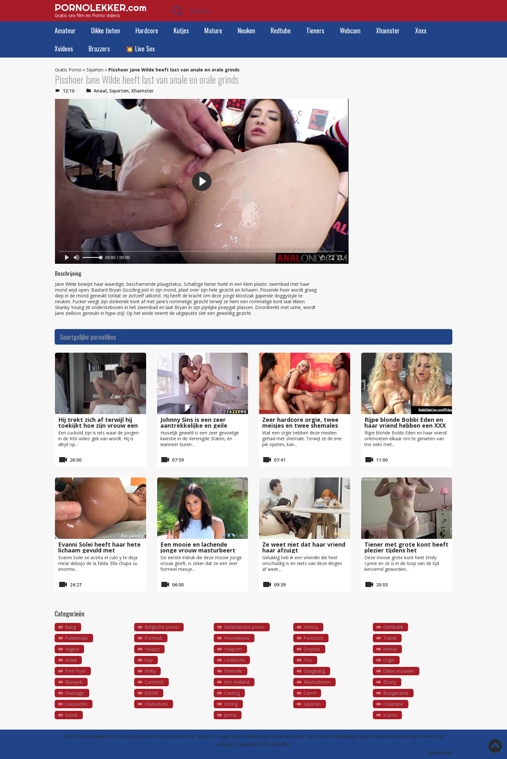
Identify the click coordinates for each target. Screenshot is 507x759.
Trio (308, 660)
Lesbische (234, 660)
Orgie (388, 660)
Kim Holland (236, 682)
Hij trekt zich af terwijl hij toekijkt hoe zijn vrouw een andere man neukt (98, 425)
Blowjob (73, 682)
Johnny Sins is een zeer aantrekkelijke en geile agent (193, 425)
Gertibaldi (393, 627)
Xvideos (64, 48)
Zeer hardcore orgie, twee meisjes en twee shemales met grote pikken (300, 425)
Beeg (70, 627)
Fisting (231, 704)
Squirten (94, 70)
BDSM (151, 693)
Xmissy (311, 627)
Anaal (100, 91)
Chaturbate (156, 704)
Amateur (65, 30)
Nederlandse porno (244, 627)
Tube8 (389, 638)
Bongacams (395, 693)
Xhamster (388, 30)
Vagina (72, 649)
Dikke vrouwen (398, 671)
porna (230, 715)
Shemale (233, 671)
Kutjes (181, 30)
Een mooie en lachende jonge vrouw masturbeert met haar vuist (197, 550)
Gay (149, 660)
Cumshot (154, 682)
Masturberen (317, 682)
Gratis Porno (68, 70)
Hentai (390, 649)
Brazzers (99, 48)
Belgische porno (161, 627)
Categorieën (439, 752)
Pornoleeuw (236, 638)
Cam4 (310, 693)
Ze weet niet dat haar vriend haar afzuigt (303, 547)
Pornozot (313, 638)
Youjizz (152, 649)
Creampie (393, 704)
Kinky (150, 671)
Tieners (315, 30)
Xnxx (420, 30)
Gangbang (314, 671)
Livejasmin (76, 704)
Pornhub (153, 638)
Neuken (246, 30)
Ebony (389, 682)
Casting (232, 693)
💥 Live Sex (140, 48)
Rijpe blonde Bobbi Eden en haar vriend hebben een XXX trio (405, 425)
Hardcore (146, 30)
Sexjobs (312, 649)
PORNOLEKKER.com (100, 7)
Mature (213, 30)
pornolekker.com (97, 736)
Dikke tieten (105, 30)
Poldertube (76, 638)
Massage (74, 693)
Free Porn (75, 671)
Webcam (350, 30)
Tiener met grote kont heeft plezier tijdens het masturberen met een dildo (406, 550)
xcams (390, 715)
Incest (71, 715)
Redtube (281, 30)
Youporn (233, 649)
